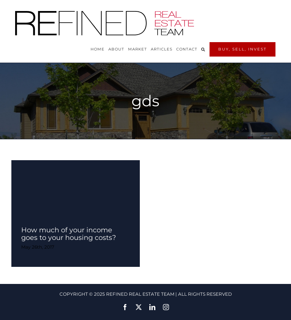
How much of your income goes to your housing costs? (68, 234)
